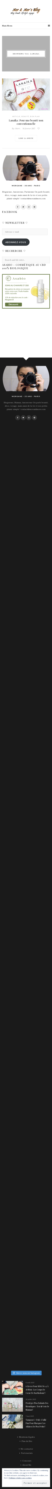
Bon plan (35, 116)
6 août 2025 (30, 1382)
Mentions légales (27, 1437)
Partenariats (27, 1453)
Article (16, 116)
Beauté (25, 116)
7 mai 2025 (30, 1416)
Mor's (17, 128)
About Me (26, 1465)
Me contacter (27, 1449)
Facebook (9, 212)
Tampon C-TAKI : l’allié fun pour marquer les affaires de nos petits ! (36, 1423)
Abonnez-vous (15, 242)
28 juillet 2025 (31, 1399)
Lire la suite (26, 138)
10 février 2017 (29, 128)
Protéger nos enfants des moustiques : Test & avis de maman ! (37, 1406)
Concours (26, 1460)
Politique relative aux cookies (20, 1478)
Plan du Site (26, 1441)
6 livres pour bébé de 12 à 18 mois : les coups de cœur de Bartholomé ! (37, 1389)
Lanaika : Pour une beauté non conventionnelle (26, 122)
